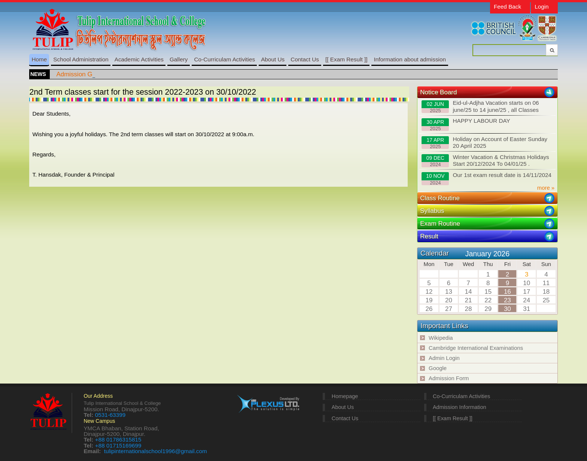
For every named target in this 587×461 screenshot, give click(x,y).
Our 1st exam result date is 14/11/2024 (486, 179)
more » (545, 188)
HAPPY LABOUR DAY (466, 124)
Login (541, 6)
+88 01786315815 (118, 439)
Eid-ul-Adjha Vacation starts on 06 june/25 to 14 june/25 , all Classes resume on (480, 107)
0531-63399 (110, 415)
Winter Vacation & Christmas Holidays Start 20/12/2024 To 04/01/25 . (485, 161)
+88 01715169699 (118, 445)
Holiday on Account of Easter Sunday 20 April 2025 (484, 143)
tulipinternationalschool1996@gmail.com (155, 451)
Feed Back (507, 6)
